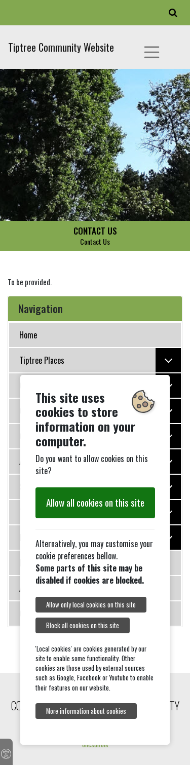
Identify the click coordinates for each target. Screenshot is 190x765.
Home (28, 335)
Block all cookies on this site (82, 625)
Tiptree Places (100, 360)
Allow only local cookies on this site (91, 604)
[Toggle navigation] (152, 52)
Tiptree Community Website (61, 47)
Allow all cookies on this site (95, 502)
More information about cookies (86, 711)
